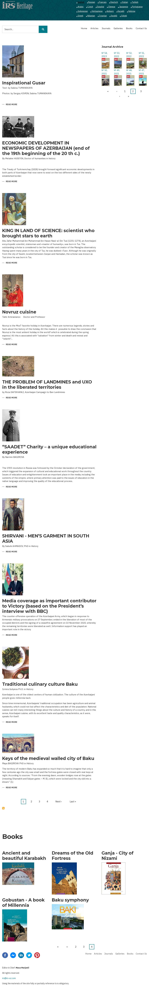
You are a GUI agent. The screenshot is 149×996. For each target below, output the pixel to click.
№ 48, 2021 (129, 72)
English (81, 2)
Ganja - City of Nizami (117, 855)
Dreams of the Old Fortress (72, 855)
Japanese (123, 6)
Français (103, 2)
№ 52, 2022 (129, 55)
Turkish (135, 2)
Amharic (110, 11)
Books (129, 28)
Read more (11, 104)
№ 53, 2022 (117, 55)
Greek (80, 15)
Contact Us (141, 28)
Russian (91, 2)
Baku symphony (70, 900)
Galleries (118, 28)
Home (84, 28)
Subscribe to (3, 808)
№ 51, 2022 (142, 55)
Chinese (111, 6)
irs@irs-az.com (9, 978)
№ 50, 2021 (104, 72)
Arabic (81, 6)
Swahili (114, 15)
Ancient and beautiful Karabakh (24, 855)
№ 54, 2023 (104, 55)
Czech (90, 6)
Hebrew (131, 11)
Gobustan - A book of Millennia (23, 902)
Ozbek (124, 15)
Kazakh (121, 11)
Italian (125, 2)
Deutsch (114, 2)
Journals (106, 28)
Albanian (91, 15)
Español (100, 6)
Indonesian (83, 11)
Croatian (103, 15)
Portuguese (137, 6)
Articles (94, 28)
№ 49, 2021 (117, 72)
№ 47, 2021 (142, 72)
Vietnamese (97, 11)
